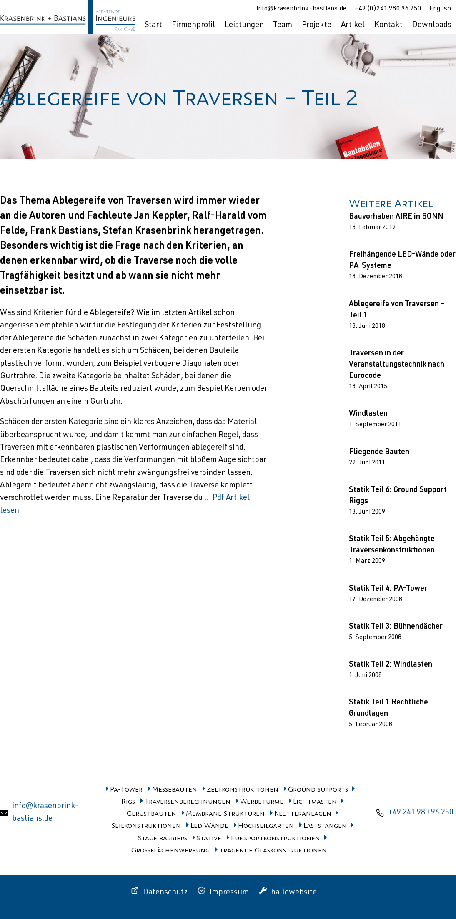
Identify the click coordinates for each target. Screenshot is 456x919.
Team (282, 25)
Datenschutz (165, 893)
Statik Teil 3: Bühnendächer (396, 627)
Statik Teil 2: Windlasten (390, 665)
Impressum (229, 893)
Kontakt (388, 25)
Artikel (353, 25)
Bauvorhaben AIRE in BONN (396, 217)
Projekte (316, 25)
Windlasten (368, 414)
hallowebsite (294, 893)
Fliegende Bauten (379, 452)
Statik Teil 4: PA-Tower (388, 589)
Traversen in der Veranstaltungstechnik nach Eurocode (396, 365)
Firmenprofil (193, 25)
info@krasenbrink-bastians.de (301, 9)
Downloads (431, 25)
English (440, 9)
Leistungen (244, 25)
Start (153, 25)
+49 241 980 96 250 (420, 813)
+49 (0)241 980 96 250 (387, 9)
